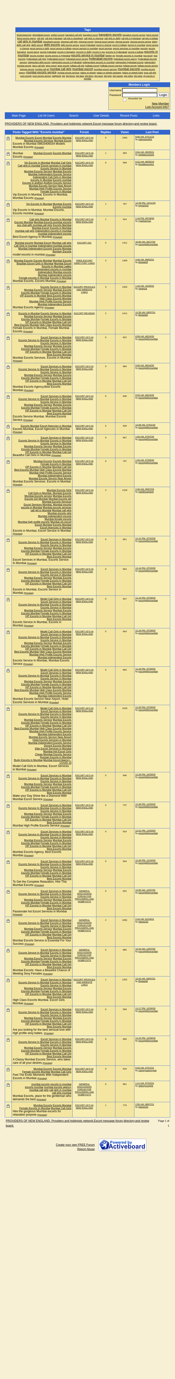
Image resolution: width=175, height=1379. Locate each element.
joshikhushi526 (146, 491)
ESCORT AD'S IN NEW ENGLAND (84, 139)
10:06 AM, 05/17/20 (145, 241)
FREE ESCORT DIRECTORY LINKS (84, 261)
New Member (160, 103)
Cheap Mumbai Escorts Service (53, 754)
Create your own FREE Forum (75, 1145)
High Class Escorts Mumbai (55, 298)
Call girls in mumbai (29, 165)
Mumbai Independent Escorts (35, 248)
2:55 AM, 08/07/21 (144, 1104)
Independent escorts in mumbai (53, 230)
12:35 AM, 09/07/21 (145, 312)
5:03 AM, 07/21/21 (144, 1067)
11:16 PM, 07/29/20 (145, 630)
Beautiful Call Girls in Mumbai (31, 455)
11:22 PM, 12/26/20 (145, 1038)
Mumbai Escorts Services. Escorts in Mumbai (42, 357)
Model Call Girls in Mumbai (55, 598)
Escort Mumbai (43, 137)
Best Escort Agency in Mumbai (32, 236)
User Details (101, 115)
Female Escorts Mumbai (36, 1071)
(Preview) (39, 147)
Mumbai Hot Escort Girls (57, 751)
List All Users (46, 115)
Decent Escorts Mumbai (57, 745)
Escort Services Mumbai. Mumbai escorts (47, 504)
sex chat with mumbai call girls (34, 225)
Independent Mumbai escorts (54, 272)
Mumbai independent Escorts (54, 304)
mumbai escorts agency (57, 1087)
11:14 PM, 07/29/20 (145, 597)
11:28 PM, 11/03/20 (145, 804)
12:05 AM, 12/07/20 (145, 890)
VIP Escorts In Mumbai (33, 295)
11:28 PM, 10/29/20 (145, 774)
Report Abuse (86, 1149)
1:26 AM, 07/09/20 (144, 460)
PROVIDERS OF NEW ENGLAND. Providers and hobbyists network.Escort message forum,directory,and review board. (81, 123)
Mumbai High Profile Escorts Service (50, 188)
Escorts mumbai (62, 179)
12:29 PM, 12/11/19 (145, 203)
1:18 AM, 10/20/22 (144, 286)
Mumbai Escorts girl (60, 498)
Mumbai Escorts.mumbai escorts (52, 222)
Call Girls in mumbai (25, 245)
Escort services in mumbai (56, 165)
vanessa (142, 288)
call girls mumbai (61, 1092)
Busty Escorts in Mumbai (28, 760)
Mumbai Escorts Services (38, 140)
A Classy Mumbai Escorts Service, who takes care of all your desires (41, 1061)
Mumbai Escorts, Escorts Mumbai (34, 281)
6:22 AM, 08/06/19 (144, 161)
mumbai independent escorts (54, 233)
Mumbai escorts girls (59, 513)
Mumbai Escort (62, 140)
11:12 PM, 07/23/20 (145, 538)
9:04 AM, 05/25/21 (144, 152)
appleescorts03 (146, 154)
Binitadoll (143, 262)
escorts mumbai (34, 1087)
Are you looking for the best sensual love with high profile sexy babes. (42, 1031)
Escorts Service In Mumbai (56, 168)
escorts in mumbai (60, 1084)
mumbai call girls (24, 230)
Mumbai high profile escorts (34, 521)
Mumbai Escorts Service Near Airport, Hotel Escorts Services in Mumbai (40, 700)
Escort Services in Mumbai (56, 337)
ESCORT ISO (84, 242)
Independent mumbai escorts (54, 245)
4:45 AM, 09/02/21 (144, 259)
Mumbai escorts (24, 242)
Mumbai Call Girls (61, 162)
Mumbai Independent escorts (54, 274)
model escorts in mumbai (29, 254)
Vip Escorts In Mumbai (37, 162)
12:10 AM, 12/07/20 (145, 948)
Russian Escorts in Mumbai (55, 757)
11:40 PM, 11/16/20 (145, 860)
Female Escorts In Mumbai (56, 191)
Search (73, 115)
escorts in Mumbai (31, 507)
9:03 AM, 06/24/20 (144, 395)
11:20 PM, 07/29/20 (145, 707)
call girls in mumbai (60, 1089)
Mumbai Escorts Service (38, 171)
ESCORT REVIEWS (84, 313)
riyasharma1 (144, 221)
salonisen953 (145, 139)
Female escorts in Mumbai (34, 277)
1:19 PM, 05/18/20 (144, 218)
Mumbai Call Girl (61, 322)
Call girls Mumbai (39, 219)
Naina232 (143, 921)
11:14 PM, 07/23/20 (145, 568)
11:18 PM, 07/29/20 (145, 668)
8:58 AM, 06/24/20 (144, 336)
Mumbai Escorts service (38, 495)
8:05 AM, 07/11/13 (144, 136)
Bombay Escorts (61, 251)
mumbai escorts (40, 1084)
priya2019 (143, 205)
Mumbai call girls (61, 242)
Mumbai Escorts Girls (59, 490)
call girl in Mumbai (41, 510)
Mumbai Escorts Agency (28, 307)
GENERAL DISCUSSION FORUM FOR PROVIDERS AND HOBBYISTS (84, 896)
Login (163, 95)
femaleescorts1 (146, 164)
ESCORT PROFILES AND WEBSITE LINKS (84, 289)
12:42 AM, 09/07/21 (145, 978)
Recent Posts (128, 115)
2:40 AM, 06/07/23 (144, 489)
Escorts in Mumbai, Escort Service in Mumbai (42, 530)
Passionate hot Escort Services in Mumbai (40, 911)
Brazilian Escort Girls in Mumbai (35, 263)
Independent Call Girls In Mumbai (52, 177)
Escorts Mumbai (62, 137)
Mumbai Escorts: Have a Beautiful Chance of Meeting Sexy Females (41, 972)
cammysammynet (147, 1070)
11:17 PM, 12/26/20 (145, 1008)
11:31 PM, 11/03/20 (145, 830)
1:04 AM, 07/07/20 (144, 436)
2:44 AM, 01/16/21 (144, 919)
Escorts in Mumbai (60, 219)
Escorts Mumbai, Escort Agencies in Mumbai (41, 429)
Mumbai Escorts (24, 137)
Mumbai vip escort (60, 521)
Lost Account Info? (157, 107)
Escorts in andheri (32, 182)
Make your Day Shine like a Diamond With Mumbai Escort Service (40, 797)
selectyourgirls (145, 1085)
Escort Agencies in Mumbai (55, 425)
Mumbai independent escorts (54, 516)
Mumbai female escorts (57, 518)
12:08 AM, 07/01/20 (145, 424)
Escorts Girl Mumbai (36, 498)
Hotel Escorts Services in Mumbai (52, 739)
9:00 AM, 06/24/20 (144, 365)
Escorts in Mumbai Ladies (56, 266)
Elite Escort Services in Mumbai (53, 748)
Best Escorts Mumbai (59, 295)
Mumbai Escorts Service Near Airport (50, 185)
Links (156, 115)
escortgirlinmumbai (148, 244)
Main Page (18, 115)
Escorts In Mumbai (41, 179)
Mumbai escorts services (57, 507)
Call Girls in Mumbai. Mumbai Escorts (49, 493)
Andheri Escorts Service (57, 182)
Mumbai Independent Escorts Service (49, 174)
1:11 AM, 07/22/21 (144, 1083)
